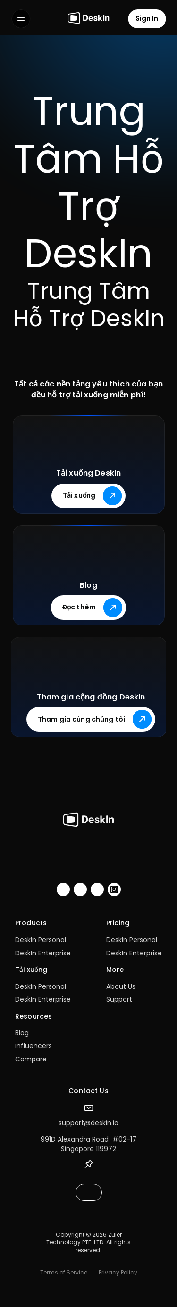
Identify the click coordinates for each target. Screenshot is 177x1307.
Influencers (33, 1046)
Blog (22, 1032)
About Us (120, 986)
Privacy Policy (118, 1272)
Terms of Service (63, 1272)
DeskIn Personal (40, 940)
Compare (31, 1059)
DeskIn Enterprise (43, 953)
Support (119, 999)
